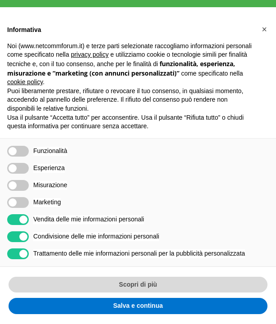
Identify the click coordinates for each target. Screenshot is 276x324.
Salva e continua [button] (138, 305)
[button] (264, 29)
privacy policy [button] (90, 54)
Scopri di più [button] (138, 284)
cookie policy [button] (25, 82)
